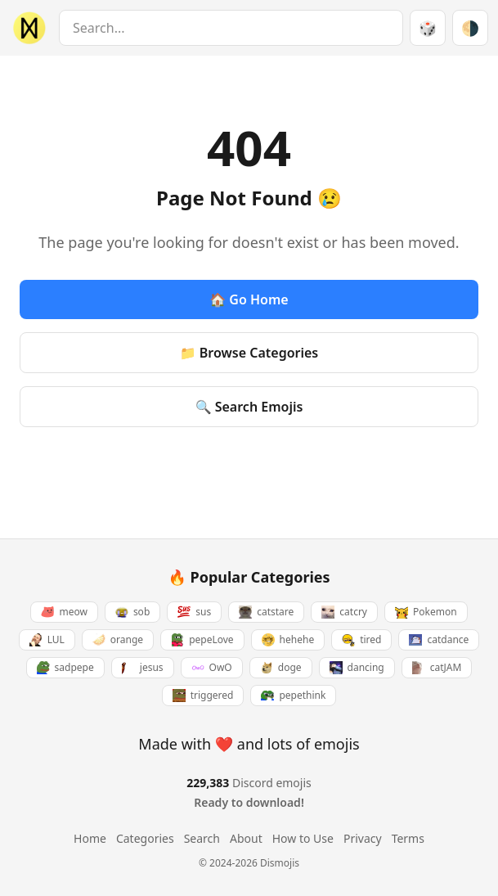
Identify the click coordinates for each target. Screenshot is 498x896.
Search (202, 838)
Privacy (362, 838)
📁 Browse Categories (249, 353)
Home (90, 838)
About (246, 838)
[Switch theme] (470, 28)
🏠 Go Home (248, 299)
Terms (408, 838)
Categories (145, 838)
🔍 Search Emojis (249, 407)
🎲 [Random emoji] (428, 28)
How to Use (303, 838)
